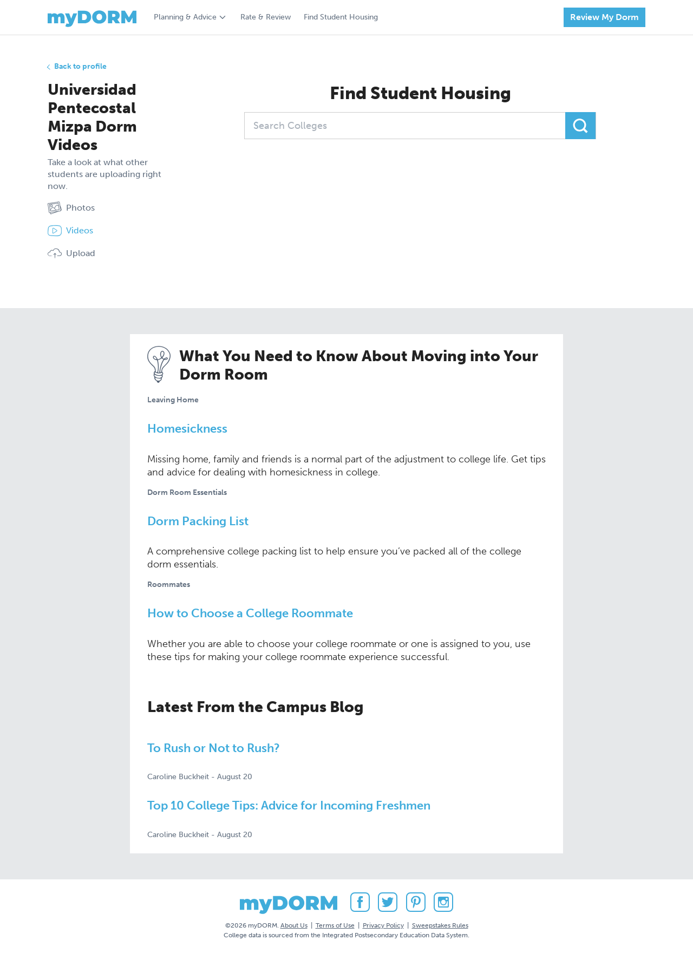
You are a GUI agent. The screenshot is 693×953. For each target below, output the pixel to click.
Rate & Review (265, 17)
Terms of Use (335, 925)
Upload (71, 253)
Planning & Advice (185, 17)
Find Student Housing (341, 17)
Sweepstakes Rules (440, 925)
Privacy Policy (383, 925)
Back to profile (80, 66)
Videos (70, 231)
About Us (294, 925)
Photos (71, 208)
